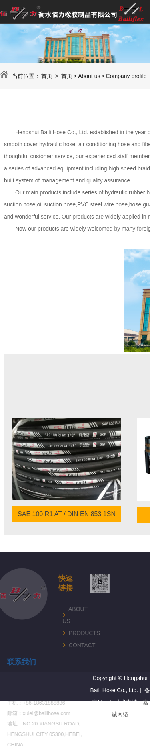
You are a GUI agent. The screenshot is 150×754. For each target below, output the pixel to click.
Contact (67, 645)
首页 (46, 76)
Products (67, 633)
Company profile (126, 76)
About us (89, 76)
